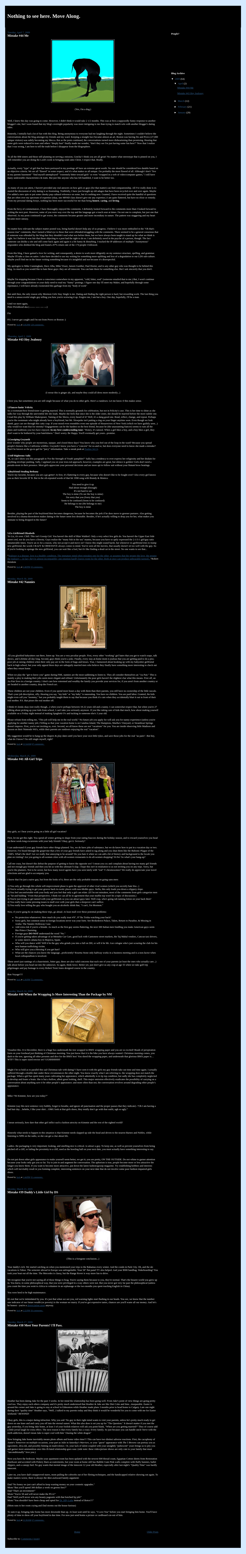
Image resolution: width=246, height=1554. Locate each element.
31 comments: (37, 1177)
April (181, 83)
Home (77, 1532)
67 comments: (38, 744)
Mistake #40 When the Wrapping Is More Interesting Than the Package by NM (59, 994)
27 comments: (38, 1520)
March (181, 101)
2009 (177, 79)
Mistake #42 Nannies (21, 582)
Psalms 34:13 (91, 449)
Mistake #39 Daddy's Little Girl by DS (32, 1192)
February (183, 106)
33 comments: (37, 567)
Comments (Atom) (30, 1538)
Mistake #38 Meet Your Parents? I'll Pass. (34, 1325)
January (182, 112)
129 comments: (37, 324)
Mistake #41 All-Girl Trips (24, 759)
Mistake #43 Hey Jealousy (24, 339)
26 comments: (37, 1310)
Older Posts (152, 1532)
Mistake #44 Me (18, 35)
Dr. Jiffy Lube (66, 1500)
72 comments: (37, 979)
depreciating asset (36, 1305)
